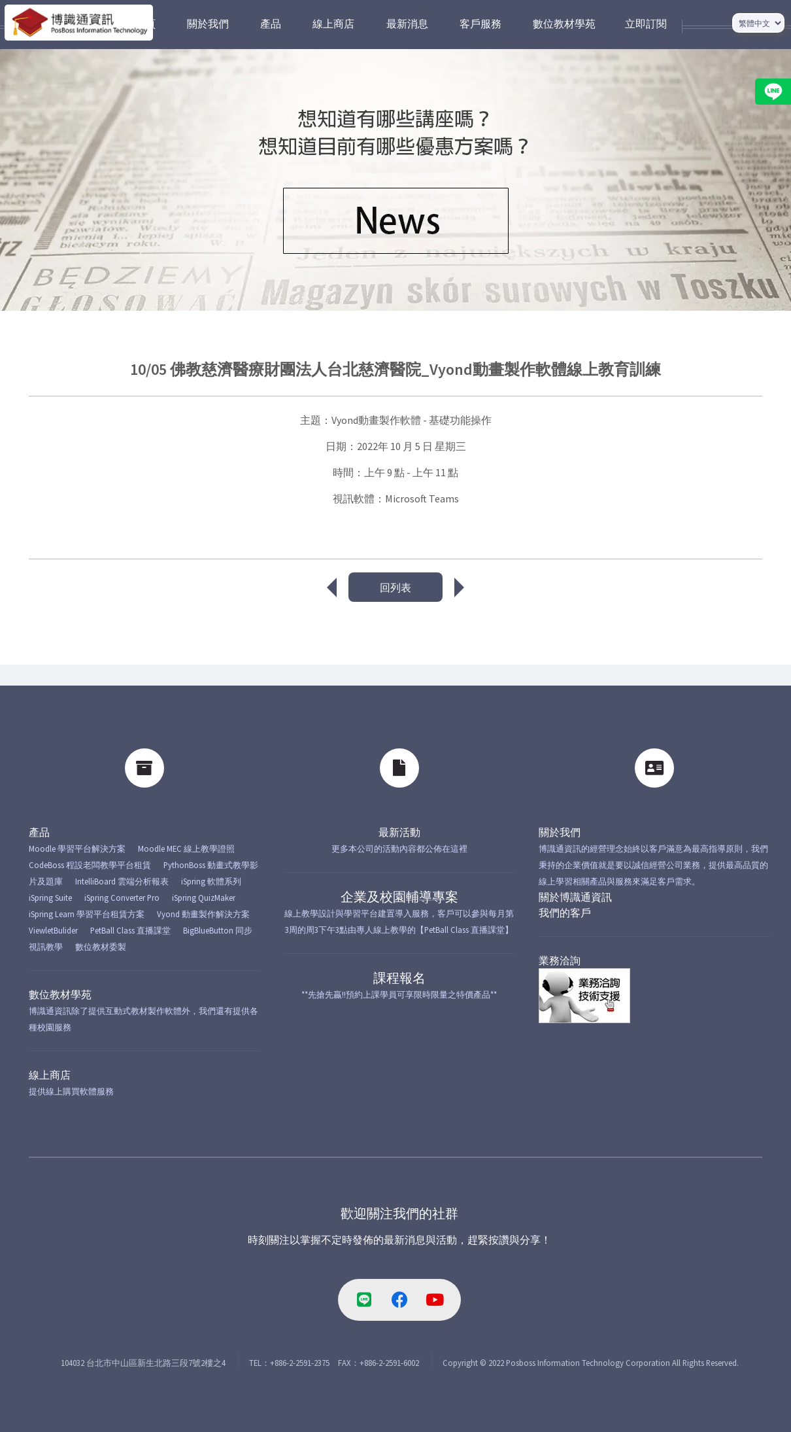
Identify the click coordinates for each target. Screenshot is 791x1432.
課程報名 (399, 977)
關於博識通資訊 (575, 896)
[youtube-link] (434, 1300)
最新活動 (399, 832)
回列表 (395, 587)
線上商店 (50, 1074)
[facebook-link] (399, 1300)
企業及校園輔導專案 (399, 896)
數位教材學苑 (60, 994)
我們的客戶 (565, 912)
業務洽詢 (560, 960)
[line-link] (364, 1300)
